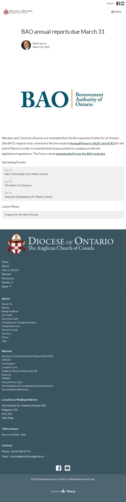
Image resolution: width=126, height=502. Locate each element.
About (5, 266)
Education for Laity (12, 382)
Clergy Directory (11, 326)
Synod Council (9, 329)
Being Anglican (10, 311)
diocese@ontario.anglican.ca (27, 456)
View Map (7, 417)
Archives (6, 333)
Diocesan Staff (10, 318)
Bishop (5, 307)
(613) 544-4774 (20, 451)
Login (92, 479)
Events (7, 282)
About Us (7, 303)
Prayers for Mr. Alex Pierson (21, 214)
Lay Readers (8, 363)
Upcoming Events (14, 162)
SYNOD (6, 359)
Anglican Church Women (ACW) (19, 370)
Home (5, 261)
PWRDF (6, 378)
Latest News (10, 206)
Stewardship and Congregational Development (27, 385)
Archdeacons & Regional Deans (19, 322)
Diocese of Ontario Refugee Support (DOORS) (27, 356)
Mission (6, 274)
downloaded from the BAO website (80, 154)
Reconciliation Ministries (15, 389)
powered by (63, 491)
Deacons (6, 374)
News (7, 286)
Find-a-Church (10, 270)
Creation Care (9, 367)
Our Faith (7, 314)
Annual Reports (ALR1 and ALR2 (92, 143)
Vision (5, 337)
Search (110, 3)
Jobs (4, 340)
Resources (8, 278)
